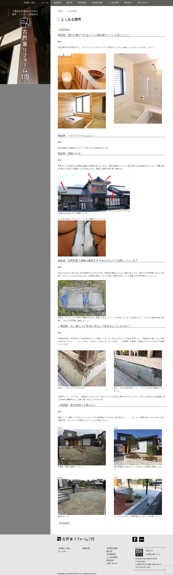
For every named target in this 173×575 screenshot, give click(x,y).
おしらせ (45, 3)
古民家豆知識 (97, 3)
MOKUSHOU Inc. (76, 574)
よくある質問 (113, 3)
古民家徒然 (81, 3)
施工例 (69, 3)
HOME (60, 11)
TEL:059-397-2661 (142, 567)
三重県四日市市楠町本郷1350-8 (148, 564)
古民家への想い (29, 3)
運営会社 (128, 3)
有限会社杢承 (151, 559)
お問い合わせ (142, 3)
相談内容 (57, 3)
